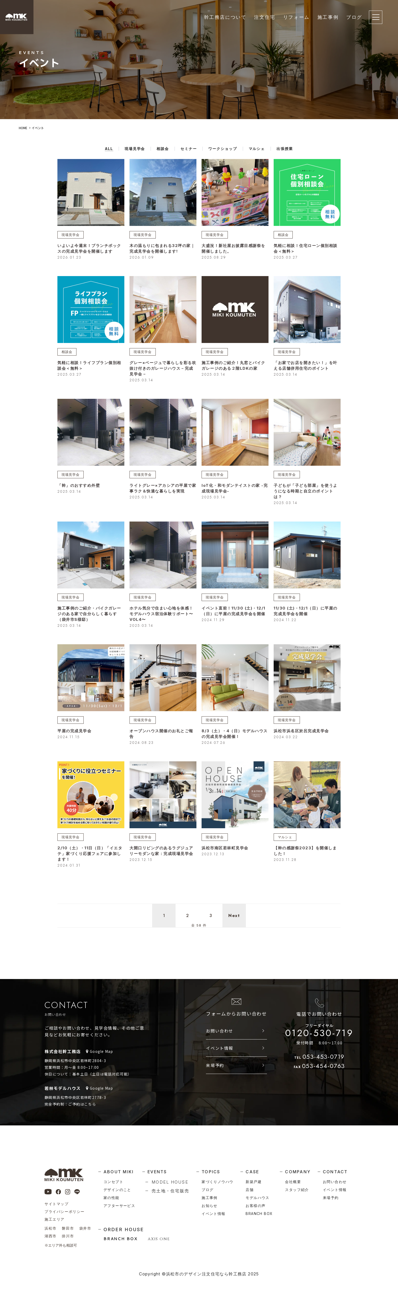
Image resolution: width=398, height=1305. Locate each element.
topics (211, 1171)
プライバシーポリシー (65, 1211)
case (252, 1171)
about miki (118, 1171)
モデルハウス (257, 1197)
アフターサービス (119, 1205)
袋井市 (85, 1228)
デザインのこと (117, 1189)
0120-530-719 (319, 1036)
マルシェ (285, 839)
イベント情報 (219, 1053)
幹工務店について (225, 17)
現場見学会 (71, 235)
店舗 (250, 1189)
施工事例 (328, 17)
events (157, 1171)
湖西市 (51, 1236)
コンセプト (113, 1181)
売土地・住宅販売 (170, 1190)
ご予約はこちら (82, 1109)
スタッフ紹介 (297, 1189)
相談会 (283, 235)
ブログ (354, 17)
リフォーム (296, 17)
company (297, 1171)
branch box (259, 1213)
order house (123, 1229)
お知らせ (210, 1205)
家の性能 (111, 1197)
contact (335, 1171)
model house (170, 1182)
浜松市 (51, 1228)
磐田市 (68, 1228)
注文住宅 (264, 17)
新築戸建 (254, 1181)
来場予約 (215, 1070)
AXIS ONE (159, 1239)
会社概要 (293, 1181)
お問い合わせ (219, 1035)
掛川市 (68, 1236)
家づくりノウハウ (217, 1181)
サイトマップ (57, 1204)
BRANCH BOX (120, 1238)
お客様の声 (255, 1205)
